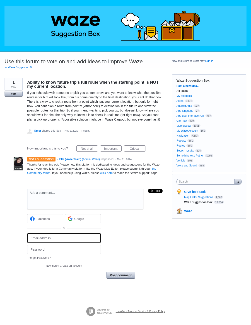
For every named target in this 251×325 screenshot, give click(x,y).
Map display (183, 125)
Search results (185, 150)
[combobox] (206, 181)
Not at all (89, 149)
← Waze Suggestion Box (20, 67)
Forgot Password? (40, 257)
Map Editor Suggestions (199, 197)
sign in (209, 60)
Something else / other (190, 155)
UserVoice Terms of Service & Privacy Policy (140, 311)
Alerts (179, 100)
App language (184, 110)
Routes (180, 145)
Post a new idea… (188, 86)
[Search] (238, 181)
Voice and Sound (186, 165)
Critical (137, 149)
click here (107, 173)
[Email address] (64, 238)
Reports (181, 140)
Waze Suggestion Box (193, 80)
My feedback (184, 95)
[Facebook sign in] (45, 218)
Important (113, 149)
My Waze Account (187, 130)
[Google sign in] (83, 218)
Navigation (182, 135)
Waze (188, 211)
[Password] (64, 249)
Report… (87, 130)
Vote (13, 94)
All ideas (182, 91)
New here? (64, 265)
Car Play (181, 120)
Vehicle (180, 160)
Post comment (121, 275)
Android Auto (184, 105)
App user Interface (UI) (190, 115)
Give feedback (195, 192)
